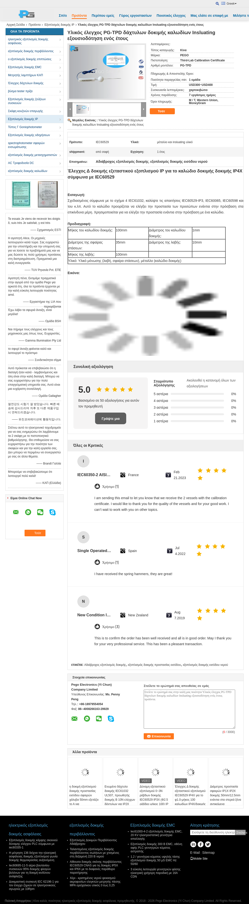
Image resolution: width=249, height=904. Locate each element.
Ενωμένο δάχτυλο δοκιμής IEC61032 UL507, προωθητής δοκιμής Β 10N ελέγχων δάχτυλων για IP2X (120, 795)
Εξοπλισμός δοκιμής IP (59, 24)
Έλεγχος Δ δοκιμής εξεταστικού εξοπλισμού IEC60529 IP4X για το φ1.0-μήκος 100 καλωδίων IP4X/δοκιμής (190, 795)
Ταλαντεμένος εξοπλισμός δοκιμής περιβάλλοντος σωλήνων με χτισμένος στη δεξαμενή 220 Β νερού (94, 852)
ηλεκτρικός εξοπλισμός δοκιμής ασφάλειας (28, 41)
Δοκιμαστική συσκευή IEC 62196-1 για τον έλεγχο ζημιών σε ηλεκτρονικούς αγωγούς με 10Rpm (34, 885)
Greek (232, 3)
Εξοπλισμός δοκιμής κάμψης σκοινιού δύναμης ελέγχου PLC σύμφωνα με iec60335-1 (33, 844)
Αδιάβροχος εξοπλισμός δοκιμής (105, 665)
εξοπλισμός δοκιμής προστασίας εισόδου (154, 665)
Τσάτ (165, 111)
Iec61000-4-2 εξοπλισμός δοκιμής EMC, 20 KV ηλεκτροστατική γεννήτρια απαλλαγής (156, 835)
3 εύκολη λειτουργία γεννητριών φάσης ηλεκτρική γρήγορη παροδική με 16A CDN (155, 873)
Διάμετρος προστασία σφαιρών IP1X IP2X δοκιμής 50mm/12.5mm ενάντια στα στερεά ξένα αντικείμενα (225, 795)
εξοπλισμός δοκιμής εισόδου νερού (205, 665)
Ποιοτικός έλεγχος (171, 15)
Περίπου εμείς (103, 15)
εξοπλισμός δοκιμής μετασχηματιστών (32, 155)
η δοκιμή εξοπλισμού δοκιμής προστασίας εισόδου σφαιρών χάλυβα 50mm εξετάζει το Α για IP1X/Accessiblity (83, 797)
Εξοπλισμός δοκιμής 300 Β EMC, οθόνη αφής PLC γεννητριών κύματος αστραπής (156, 847)
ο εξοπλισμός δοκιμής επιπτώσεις (29, 59)
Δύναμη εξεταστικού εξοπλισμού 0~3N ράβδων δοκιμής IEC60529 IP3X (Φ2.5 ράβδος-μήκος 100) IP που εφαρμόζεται (154, 797)
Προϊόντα (79, 15)
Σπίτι (63, 15)
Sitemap (208, 853)
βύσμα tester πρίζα (20, 91)
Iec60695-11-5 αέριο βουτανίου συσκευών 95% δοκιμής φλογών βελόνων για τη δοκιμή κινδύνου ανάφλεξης (30, 871)
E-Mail (195, 853)
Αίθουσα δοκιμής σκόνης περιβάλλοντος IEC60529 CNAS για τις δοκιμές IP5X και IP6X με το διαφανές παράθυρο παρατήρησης (96, 867)
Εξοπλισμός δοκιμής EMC (25, 67)
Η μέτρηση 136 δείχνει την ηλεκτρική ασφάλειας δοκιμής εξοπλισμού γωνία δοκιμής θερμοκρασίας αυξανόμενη (33, 856)
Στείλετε (241, 832)
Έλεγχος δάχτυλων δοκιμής (26, 83)
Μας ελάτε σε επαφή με (209, 15)
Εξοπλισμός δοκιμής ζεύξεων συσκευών (27, 101)
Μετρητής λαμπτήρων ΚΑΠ (25, 75)
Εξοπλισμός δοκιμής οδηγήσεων (29, 135)
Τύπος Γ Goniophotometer (25, 127)
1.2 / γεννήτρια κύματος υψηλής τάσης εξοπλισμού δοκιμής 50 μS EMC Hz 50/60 (155, 860)
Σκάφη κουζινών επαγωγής (25, 111)
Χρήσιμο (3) (111, 627)
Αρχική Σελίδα (16, 24)
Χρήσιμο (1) (110, 487)
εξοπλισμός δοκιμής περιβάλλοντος (30, 51)
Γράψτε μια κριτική (111, 420)
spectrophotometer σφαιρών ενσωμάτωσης (26, 145)
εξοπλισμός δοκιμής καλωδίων (27, 171)
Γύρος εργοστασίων (135, 15)
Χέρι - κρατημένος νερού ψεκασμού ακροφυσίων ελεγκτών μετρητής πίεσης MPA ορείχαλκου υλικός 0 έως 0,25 (95, 881)
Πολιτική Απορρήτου (18, 901)
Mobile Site (198, 858)
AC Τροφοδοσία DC (21, 163)
